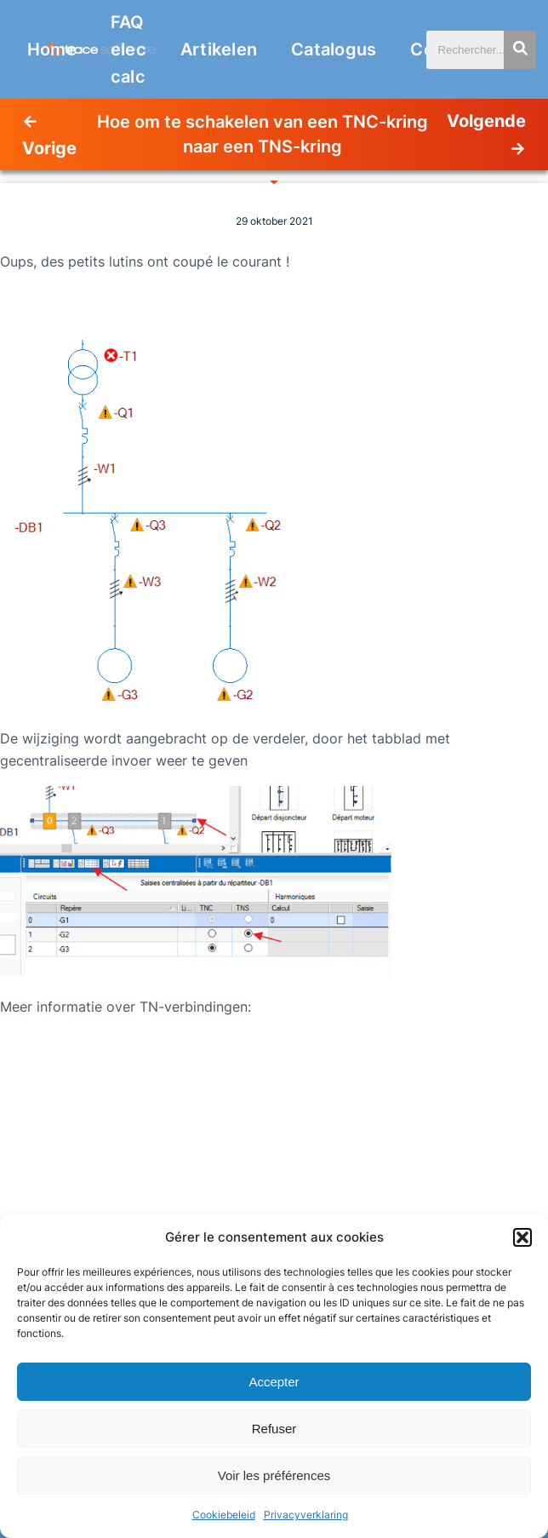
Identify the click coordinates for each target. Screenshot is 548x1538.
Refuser (274, 1428)
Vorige (49, 148)
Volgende (486, 121)
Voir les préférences (274, 1475)
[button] (522, 1237)
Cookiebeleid (223, 1514)
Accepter (273, 1381)
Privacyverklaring (306, 1514)
